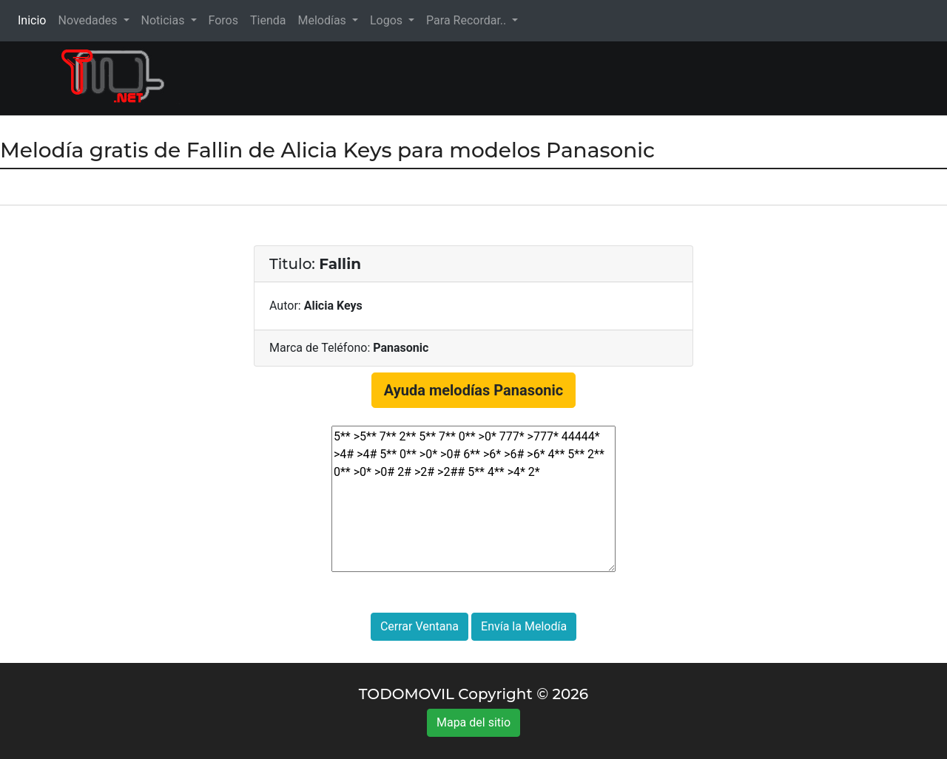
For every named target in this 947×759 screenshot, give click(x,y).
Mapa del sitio (473, 722)
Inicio (35, 19)
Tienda (268, 20)
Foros (223, 20)
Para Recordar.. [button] (467, 20)
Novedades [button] (89, 20)
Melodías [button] (322, 20)
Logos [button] (387, 20)
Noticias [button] (164, 20)
